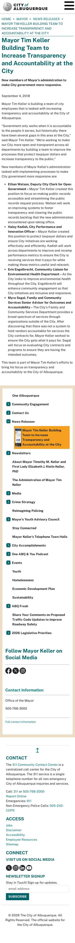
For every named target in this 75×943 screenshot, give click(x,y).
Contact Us (20, 413)
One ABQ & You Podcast (30, 554)
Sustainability (22, 597)
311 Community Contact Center (35, 765)
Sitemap (12, 844)
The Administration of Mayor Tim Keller (37, 482)
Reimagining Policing (27, 511)
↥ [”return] (37, 750)
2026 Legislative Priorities (31, 633)
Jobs (9, 825)
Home (6, 19)
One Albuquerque (25, 395)
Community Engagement (30, 404)
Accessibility (15, 835)
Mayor (22, 19)
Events (17, 563)
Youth (16, 571)
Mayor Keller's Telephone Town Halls (39, 537)
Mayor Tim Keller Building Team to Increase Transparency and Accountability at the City (38, 437)
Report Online (16, 796)
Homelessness (23, 580)
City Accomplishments (29, 545)
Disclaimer (14, 830)
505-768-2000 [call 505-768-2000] (34, 791)
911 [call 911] (29, 801)
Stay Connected (24, 528)
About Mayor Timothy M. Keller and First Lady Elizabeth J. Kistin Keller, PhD (39, 466)
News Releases (46, 19)
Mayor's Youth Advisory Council (35, 519)
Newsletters (21, 453)
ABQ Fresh (20, 606)
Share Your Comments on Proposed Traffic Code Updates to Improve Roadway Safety (38, 619)
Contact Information (24, 690)
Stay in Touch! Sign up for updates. (31, 882)
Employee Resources (21, 839)
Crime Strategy (23, 502)
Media (16, 493)
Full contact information (20, 721)
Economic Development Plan (33, 589)
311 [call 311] (15, 791)
